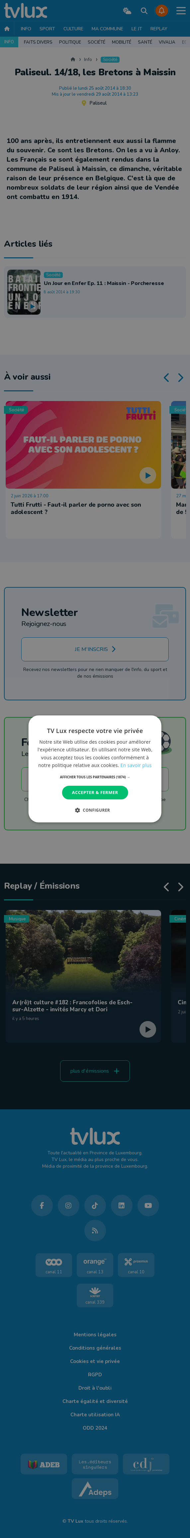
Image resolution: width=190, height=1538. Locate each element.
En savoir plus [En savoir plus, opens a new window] (136, 765)
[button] (95, 777)
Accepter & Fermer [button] (95, 792)
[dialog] (95, 768)
